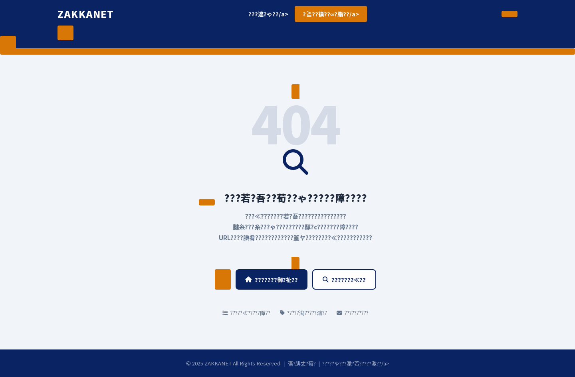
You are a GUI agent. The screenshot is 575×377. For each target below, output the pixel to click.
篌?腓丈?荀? (302, 363)
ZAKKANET (86, 14)
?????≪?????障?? (246, 313)
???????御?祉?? (271, 279)
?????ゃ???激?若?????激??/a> (355, 363)
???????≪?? (344, 279)
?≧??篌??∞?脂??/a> (331, 14)
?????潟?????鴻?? (303, 313)
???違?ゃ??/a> (268, 14)
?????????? (353, 313)
